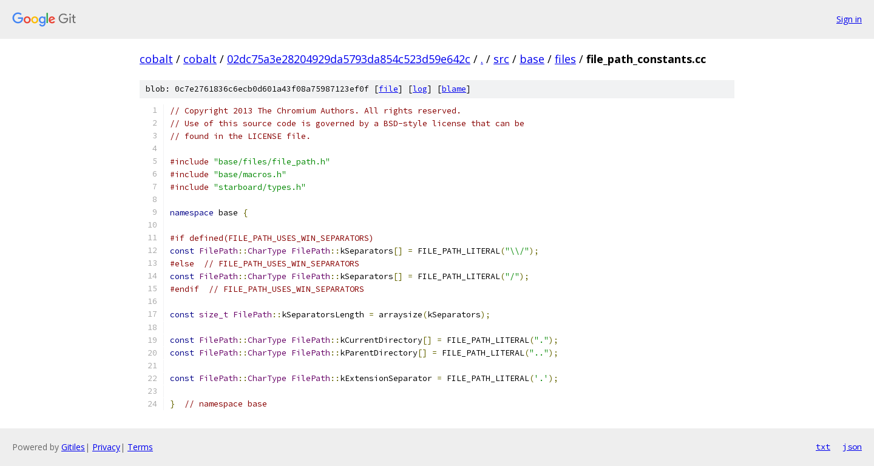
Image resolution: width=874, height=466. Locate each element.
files (565, 59)
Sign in (849, 19)
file (388, 89)
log (420, 89)
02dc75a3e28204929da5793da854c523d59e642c (348, 59)
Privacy (106, 447)
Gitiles (73, 447)
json (852, 446)
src (501, 59)
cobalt (156, 59)
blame (454, 89)
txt (823, 446)
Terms (140, 447)
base (532, 59)
